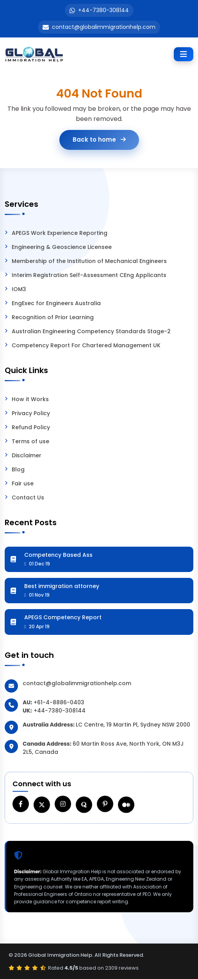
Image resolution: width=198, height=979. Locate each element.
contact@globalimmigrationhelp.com (103, 27)
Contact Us (28, 497)
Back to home (99, 139)
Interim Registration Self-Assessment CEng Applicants (89, 275)
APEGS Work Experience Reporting (59, 233)
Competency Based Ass (106, 559)
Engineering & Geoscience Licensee (62, 247)
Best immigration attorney (106, 590)
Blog (18, 469)
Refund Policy (31, 427)
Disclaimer (26, 455)
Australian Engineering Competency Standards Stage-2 (91, 331)
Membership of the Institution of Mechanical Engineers (89, 261)
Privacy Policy (31, 413)
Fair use (23, 483)
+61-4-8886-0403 (59, 702)
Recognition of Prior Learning (53, 317)
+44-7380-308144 (103, 10)
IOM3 (19, 289)
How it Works (30, 399)
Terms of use (30, 441)
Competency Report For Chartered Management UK (86, 345)
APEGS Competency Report (106, 621)
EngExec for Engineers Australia (56, 303)
